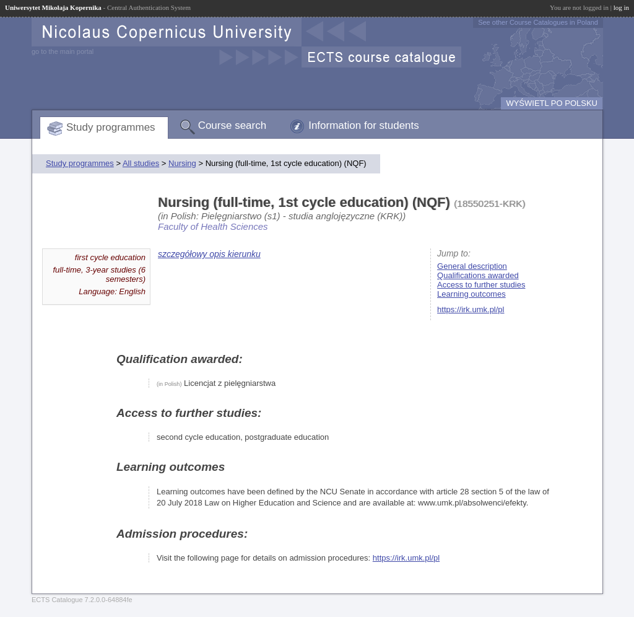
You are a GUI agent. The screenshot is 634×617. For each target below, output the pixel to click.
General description (472, 266)
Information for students (363, 125)
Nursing (182, 163)
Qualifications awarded (478, 275)
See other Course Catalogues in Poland (538, 22)
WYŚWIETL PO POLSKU (551, 103)
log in (621, 7)
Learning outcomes (471, 294)
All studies (141, 163)
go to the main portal (62, 51)
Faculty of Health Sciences (213, 226)
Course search (232, 125)
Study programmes (110, 127)
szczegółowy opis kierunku (209, 254)
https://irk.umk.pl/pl (470, 309)
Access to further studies (481, 284)
